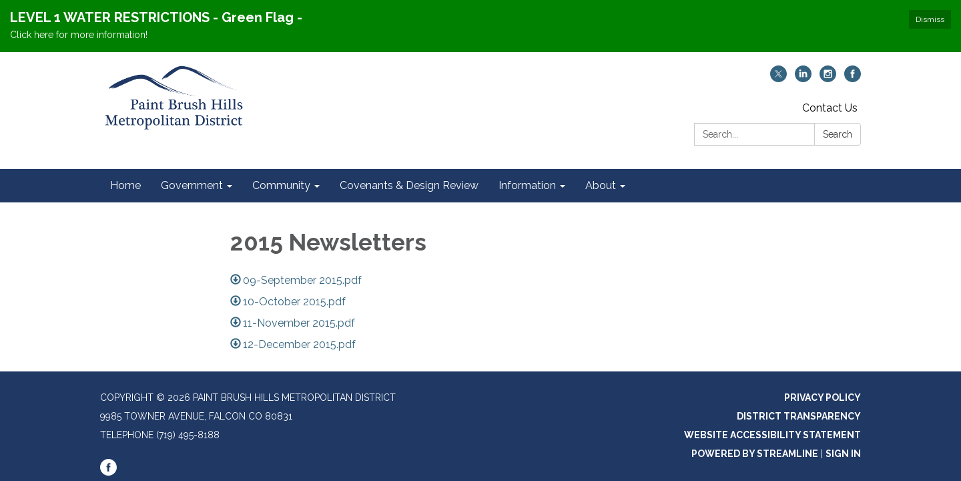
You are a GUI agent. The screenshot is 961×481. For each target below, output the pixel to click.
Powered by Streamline (754, 453)
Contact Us (830, 108)
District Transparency (799, 416)
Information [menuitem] (527, 185)
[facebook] (852, 78)
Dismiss (930, 19)
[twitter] (778, 78)
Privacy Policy (822, 397)
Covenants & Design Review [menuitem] (409, 185)
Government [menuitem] (192, 185)
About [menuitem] (600, 185)
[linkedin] (803, 78)
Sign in (843, 453)
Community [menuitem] (281, 185)
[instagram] (828, 78)
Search (837, 134)
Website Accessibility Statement (772, 435)
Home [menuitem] (125, 185)
